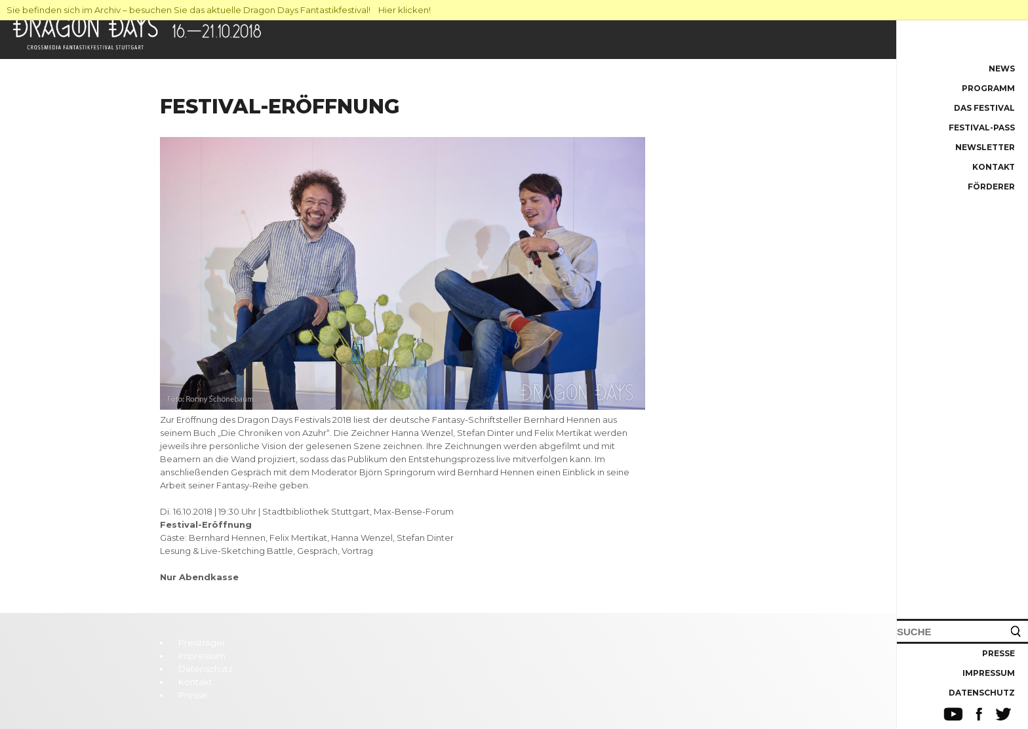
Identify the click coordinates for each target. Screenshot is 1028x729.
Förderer (991, 186)
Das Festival (984, 108)
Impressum (988, 673)
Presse (998, 653)
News (1002, 68)
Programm (988, 88)
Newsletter (985, 147)
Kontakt (993, 167)
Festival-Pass (982, 127)
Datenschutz (982, 693)
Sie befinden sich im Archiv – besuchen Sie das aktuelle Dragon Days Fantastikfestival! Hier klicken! (219, 10)
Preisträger (202, 642)
